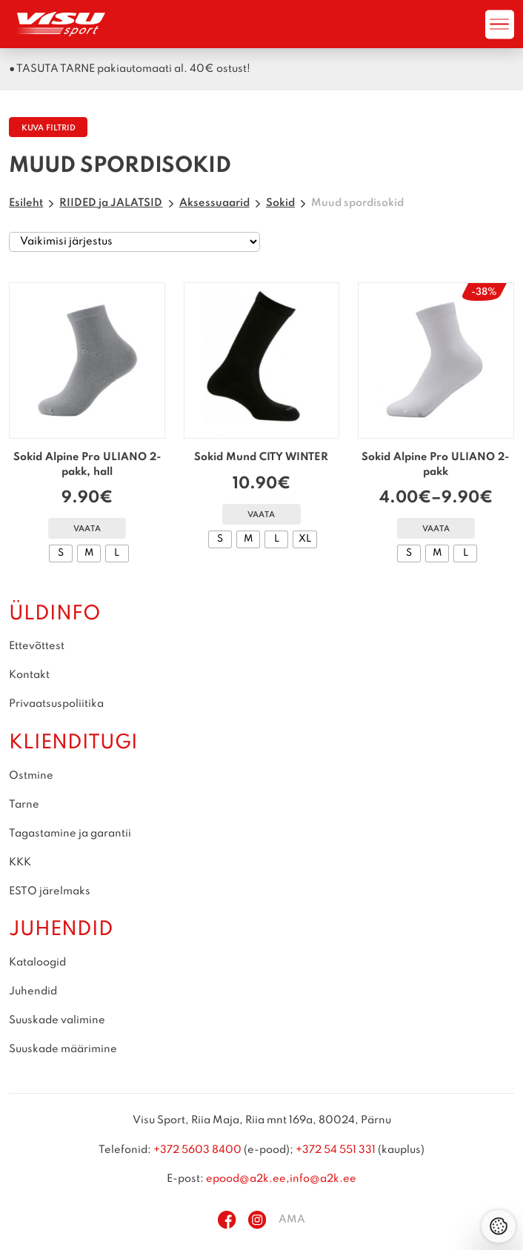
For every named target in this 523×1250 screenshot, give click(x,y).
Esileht (26, 203)
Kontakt (29, 675)
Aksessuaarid (214, 203)
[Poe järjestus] (134, 242)
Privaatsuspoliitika (56, 704)
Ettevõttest (36, 646)
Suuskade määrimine (63, 1049)
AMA (292, 1219)
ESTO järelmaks (49, 891)
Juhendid (33, 991)
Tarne (24, 804)
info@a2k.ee (323, 1179)
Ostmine (31, 776)
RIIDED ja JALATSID (110, 203)
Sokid (280, 203)
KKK (20, 862)
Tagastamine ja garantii (70, 833)
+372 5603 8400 (197, 1150)
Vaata (87, 529)
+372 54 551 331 (336, 1150)
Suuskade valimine (57, 1020)
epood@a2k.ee (246, 1179)
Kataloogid (37, 962)
